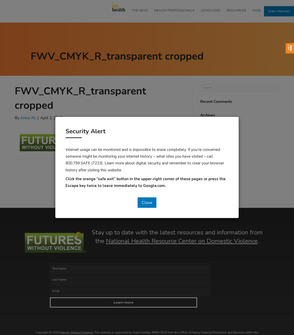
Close (147, 202)
